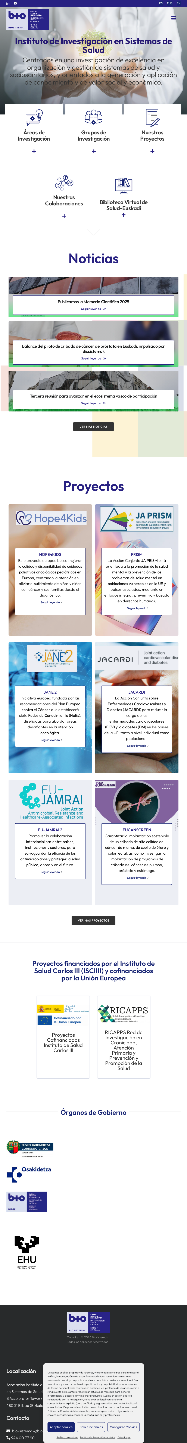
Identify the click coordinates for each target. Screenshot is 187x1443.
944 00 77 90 (23, 1437)
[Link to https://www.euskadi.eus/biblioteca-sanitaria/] (123, 215)
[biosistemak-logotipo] (27, 10)
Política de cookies (67, 1437)
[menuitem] (161, 3)
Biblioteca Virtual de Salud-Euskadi (124, 205)
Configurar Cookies (123, 1427)
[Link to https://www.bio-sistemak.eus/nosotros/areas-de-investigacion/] (34, 151)
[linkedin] (7, 3)
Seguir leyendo (50, 602)
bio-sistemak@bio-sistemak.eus (39, 1430)
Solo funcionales (91, 1427)
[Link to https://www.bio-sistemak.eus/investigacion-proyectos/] (152, 151)
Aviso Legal (124, 1437)
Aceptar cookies (61, 1427)
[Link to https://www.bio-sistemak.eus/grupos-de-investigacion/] (94, 151)
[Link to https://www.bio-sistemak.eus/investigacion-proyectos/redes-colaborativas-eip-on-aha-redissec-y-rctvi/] (64, 216)
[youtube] (15, 3)
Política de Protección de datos (97, 1437)
